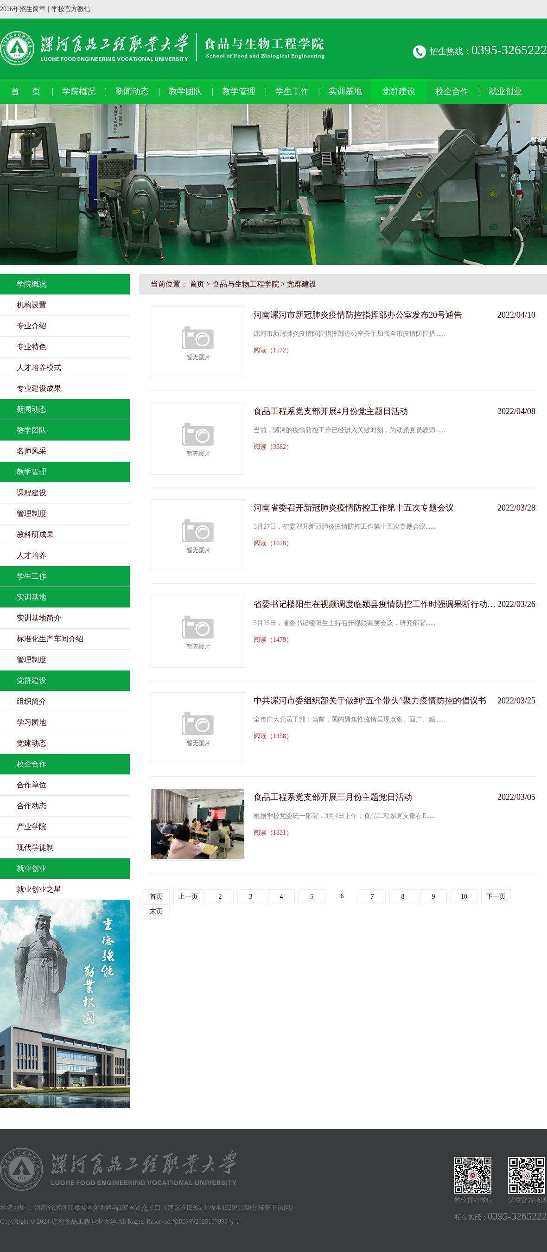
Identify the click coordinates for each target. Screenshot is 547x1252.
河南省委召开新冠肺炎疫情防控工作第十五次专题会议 (354, 507)
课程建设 (31, 493)
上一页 (188, 896)
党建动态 (31, 743)
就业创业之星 (39, 889)
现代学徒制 (35, 847)
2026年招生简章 (22, 9)
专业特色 (31, 347)
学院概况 (78, 91)
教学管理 (238, 91)
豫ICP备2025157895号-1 (205, 1221)
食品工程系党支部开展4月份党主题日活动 (331, 411)
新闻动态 (132, 91)
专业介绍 (31, 326)
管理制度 (31, 513)
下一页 (496, 896)
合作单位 (31, 785)
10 (464, 896)
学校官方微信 (70, 9)
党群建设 (398, 91)
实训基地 (345, 91)
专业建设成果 (39, 388)
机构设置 (31, 305)
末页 (156, 911)
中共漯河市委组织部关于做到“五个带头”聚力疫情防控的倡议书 (370, 700)
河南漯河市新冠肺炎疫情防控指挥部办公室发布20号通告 (358, 314)
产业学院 (31, 826)
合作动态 (31, 806)
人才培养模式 (39, 367)
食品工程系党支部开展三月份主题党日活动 (333, 797)
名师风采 (31, 451)
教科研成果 (35, 534)
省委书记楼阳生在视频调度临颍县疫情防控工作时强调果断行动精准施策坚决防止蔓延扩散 (375, 604)
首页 (197, 284)
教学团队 (185, 91)
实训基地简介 (39, 618)
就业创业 (505, 91)
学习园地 (31, 722)
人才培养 (31, 555)
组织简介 (31, 701)
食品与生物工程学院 (245, 284)
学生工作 (292, 91)
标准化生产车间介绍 (50, 639)
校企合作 (452, 91)
